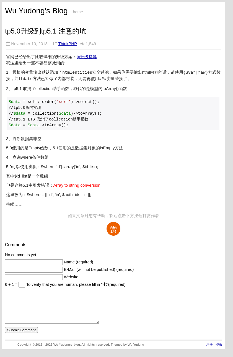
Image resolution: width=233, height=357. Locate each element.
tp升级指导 (87, 56)
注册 (209, 350)
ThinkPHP (67, 43)
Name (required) (78, 261)
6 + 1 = (12, 283)
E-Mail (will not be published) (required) (99, 268)
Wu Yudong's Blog (36, 10)
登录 (219, 350)
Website (71, 276)
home (78, 12)
